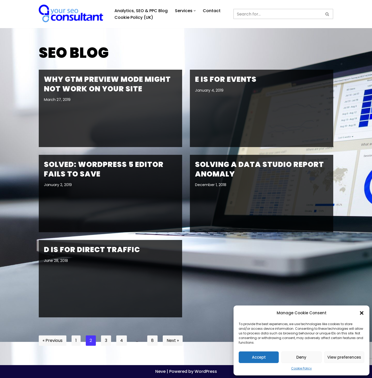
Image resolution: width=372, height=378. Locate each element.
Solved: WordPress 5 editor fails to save (104, 169)
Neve (160, 371)
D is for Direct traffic (92, 250)
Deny (301, 357)
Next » (173, 340)
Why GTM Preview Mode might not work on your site (107, 84)
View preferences (344, 357)
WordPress (206, 371)
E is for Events (226, 79)
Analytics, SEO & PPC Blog (141, 11)
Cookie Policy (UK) (133, 17)
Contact (212, 11)
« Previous (53, 340)
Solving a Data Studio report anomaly (259, 169)
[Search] (277, 14)
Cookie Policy (301, 368)
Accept (259, 357)
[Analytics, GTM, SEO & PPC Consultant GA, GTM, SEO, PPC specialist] (72, 14)
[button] (361, 313)
